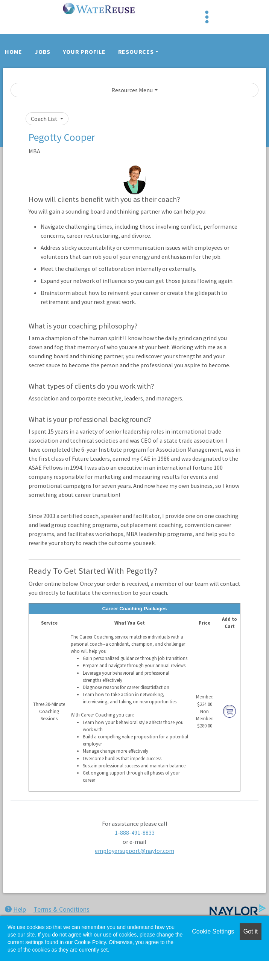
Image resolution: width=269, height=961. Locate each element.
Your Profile (84, 51)
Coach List (45, 118)
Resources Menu (132, 90)
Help (15, 909)
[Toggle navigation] (207, 17)
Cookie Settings (213, 931)
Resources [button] (136, 51)
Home (13, 51)
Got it (250, 931)
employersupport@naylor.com (134, 850)
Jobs (42, 51)
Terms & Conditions (61, 909)
